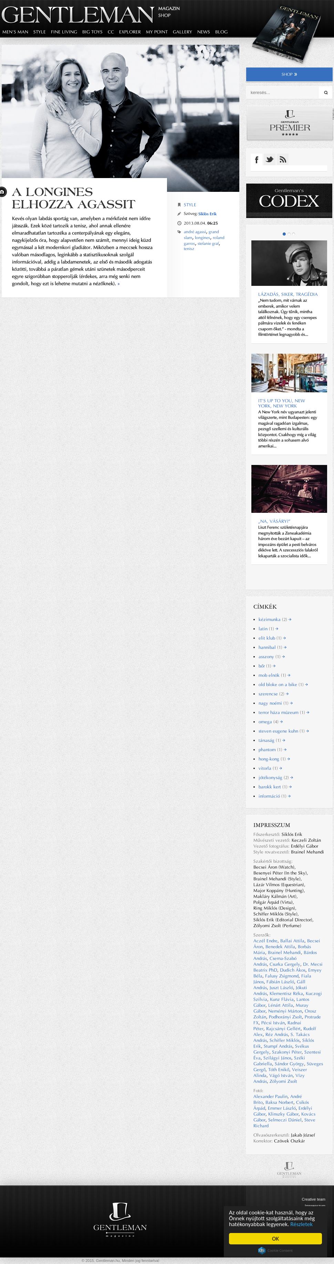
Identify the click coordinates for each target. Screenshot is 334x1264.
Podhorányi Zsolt (285, 1016)
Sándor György (289, 1063)
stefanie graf (208, 243)
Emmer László (282, 1108)
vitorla (270, 768)
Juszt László (281, 987)
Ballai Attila (292, 940)
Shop (164, 15)
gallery (182, 31)
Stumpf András (278, 1046)
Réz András (276, 1034)
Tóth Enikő (278, 1069)
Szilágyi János (277, 1057)
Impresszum (315, 1206)
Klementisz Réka (286, 993)
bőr (267, 666)
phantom (272, 749)
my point (157, 31)
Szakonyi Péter (287, 1052)
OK (275, 1238)
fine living (64, 31)
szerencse (274, 693)
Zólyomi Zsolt (283, 1081)
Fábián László (280, 981)
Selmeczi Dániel (285, 1119)
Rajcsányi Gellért (283, 1028)
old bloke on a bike (283, 684)
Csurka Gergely (285, 964)
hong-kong (274, 758)
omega (271, 721)
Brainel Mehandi (284, 952)
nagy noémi (276, 703)
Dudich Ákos (292, 970)
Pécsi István (273, 1022)
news (203, 31)
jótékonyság (276, 777)
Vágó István (281, 1075)
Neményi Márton (285, 1011)
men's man (15, 31)
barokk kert (275, 786)
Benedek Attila (280, 946)
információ (275, 796)
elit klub (272, 638)
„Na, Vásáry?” (274, 521)
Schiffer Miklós (285, 1040)
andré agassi (195, 231)
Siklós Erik (207, 213)
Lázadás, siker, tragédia (288, 294)
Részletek (301, 1224)
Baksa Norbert (279, 1102)
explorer (130, 31)
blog (221, 31)
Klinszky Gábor (283, 1114)
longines (202, 237)
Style (190, 204)
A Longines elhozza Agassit (73, 197)
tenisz (189, 248)
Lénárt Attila (280, 1005)
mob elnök (274, 675)
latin (268, 628)
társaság (272, 740)
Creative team (313, 1199)
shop (289, 74)
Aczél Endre (265, 940)
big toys (92, 31)
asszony (272, 656)
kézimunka (275, 619)
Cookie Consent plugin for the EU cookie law (275, 1250)
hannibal (272, 647)
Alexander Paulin (270, 1096)
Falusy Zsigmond (282, 975)
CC (111, 31)
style (39, 31)
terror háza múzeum (284, 712)
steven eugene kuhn (284, 731)
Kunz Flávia (282, 999)
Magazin (169, 8)
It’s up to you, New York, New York (281, 403)
